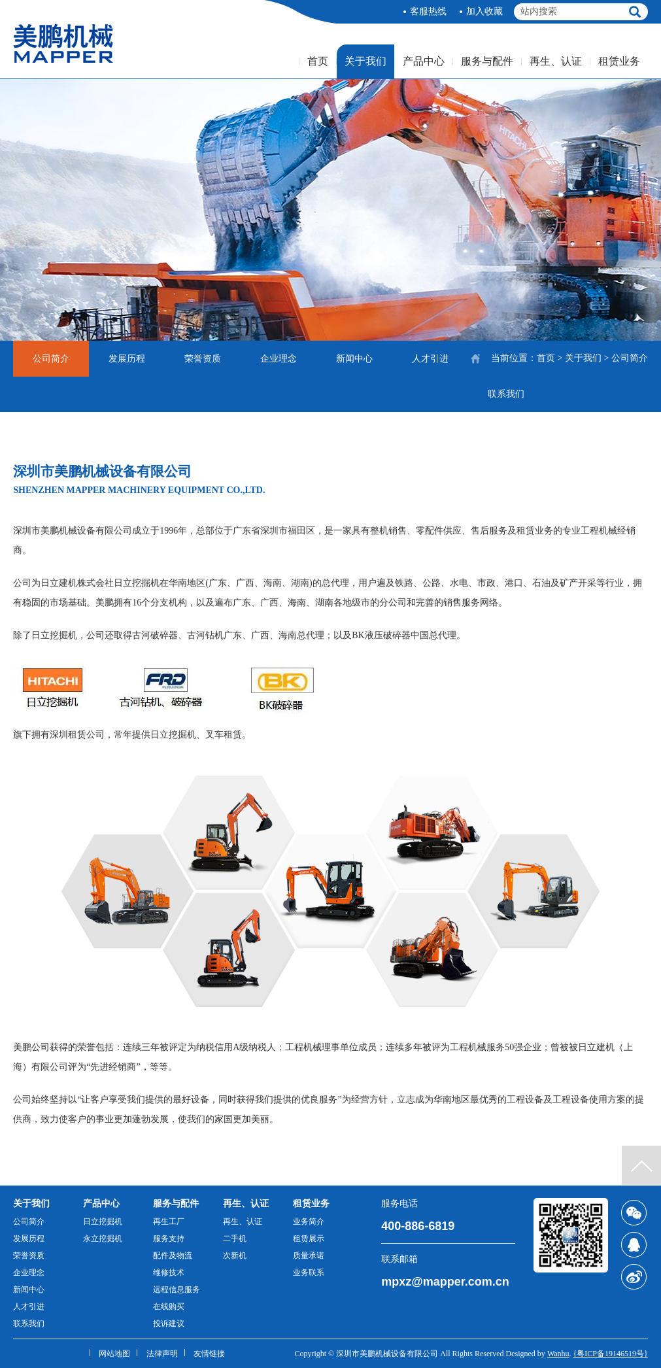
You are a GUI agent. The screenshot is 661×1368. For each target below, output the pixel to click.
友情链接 (209, 1353)
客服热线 (428, 11)
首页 (317, 61)
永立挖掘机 (102, 1238)
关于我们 (365, 61)
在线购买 (168, 1306)
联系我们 (506, 394)
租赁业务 (619, 61)
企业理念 (278, 359)
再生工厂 (168, 1221)
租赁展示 (308, 1238)
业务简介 (308, 1221)
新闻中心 (354, 359)
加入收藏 (484, 11)
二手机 (234, 1238)
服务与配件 (487, 61)
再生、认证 (556, 61)
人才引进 (430, 359)
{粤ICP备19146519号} (610, 1353)
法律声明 (162, 1353)
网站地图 (114, 1353)
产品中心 (424, 61)
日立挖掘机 (102, 1221)
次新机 (234, 1255)
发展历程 (127, 359)
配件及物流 (172, 1255)
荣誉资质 (202, 359)
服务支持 (168, 1238)
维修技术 (168, 1272)
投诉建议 (168, 1323)
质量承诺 (308, 1255)
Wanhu (558, 1353)
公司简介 (51, 359)
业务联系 (308, 1272)
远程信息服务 (176, 1289)
